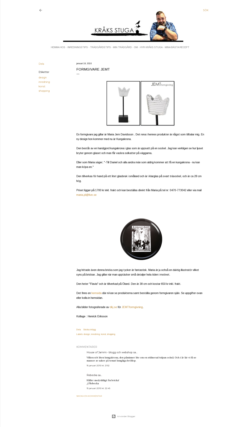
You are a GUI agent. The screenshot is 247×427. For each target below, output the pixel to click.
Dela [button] (41, 63)
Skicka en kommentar (89, 396)
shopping (44, 90)
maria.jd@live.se (86, 194)
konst (42, 86)
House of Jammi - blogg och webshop (110, 352)
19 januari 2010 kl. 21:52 (98, 365)
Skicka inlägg (89, 329)
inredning (44, 82)
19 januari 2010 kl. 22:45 (98, 388)
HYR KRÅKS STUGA (151, 47)
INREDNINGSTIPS (77, 47)
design (43, 77)
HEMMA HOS (58, 47)
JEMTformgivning (132, 307)
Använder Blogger (123, 416)
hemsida (96, 293)
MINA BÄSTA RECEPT (177, 47)
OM (136, 47)
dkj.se (113, 307)
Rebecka (92, 375)
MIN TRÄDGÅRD (122, 47)
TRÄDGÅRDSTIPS (100, 47)
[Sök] (205, 10)
